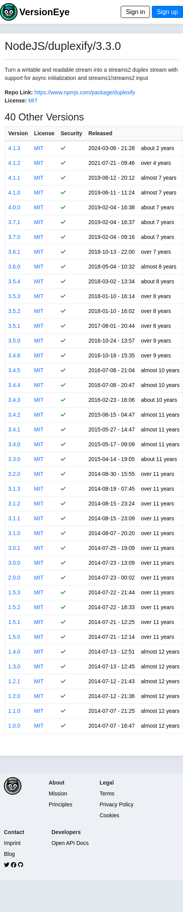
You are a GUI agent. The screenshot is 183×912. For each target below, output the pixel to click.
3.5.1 (14, 326)
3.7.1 (14, 222)
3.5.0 (14, 341)
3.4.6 (14, 355)
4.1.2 (14, 163)
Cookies (110, 815)
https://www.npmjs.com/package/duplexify (84, 92)
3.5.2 (14, 311)
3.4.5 (14, 370)
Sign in (135, 12)
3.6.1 (14, 252)
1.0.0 (14, 726)
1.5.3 (14, 592)
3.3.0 (14, 459)
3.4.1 (14, 429)
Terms (107, 793)
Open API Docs (70, 843)
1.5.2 (14, 607)
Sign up (167, 12)
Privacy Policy (117, 804)
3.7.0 (14, 237)
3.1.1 (14, 518)
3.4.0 (14, 444)
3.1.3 (14, 489)
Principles (60, 804)
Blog (9, 854)
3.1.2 (14, 503)
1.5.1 (14, 622)
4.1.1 (14, 178)
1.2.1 (14, 681)
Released (100, 133)
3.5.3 (14, 296)
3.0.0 (14, 563)
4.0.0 (14, 207)
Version (18, 133)
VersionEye (44, 12)
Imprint (12, 843)
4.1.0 (14, 192)
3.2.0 (14, 474)
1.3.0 (14, 666)
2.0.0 (14, 577)
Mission (58, 793)
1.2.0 (14, 696)
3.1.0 (14, 533)
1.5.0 (14, 637)
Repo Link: (19, 92)
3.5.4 (14, 281)
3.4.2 (14, 415)
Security (71, 133)
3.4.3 (14, 400)
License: (16, 100)
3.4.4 (14, 385)
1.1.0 (14, 711)
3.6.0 (14, 266)
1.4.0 (14, 652)
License (44, 133)
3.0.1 (14, 548)
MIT (33, 100)
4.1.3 (14, 148)
